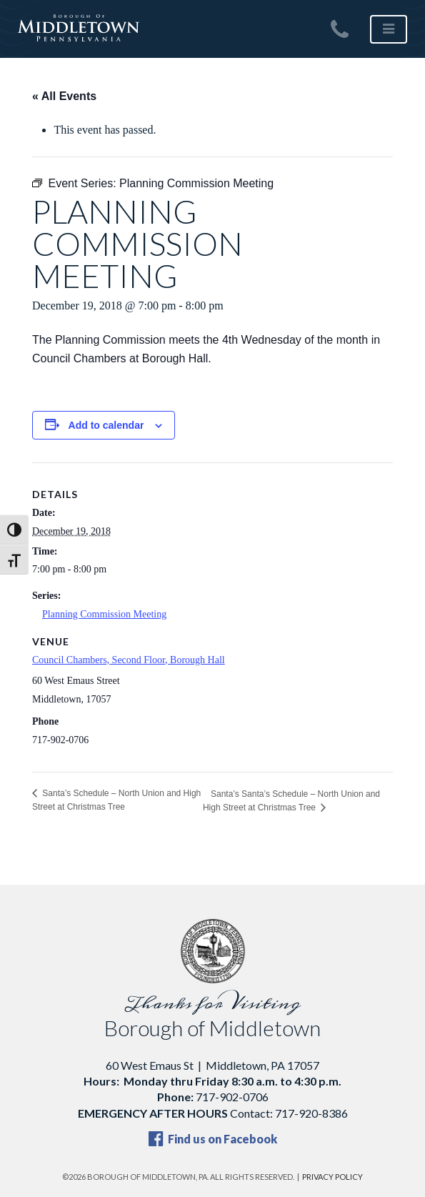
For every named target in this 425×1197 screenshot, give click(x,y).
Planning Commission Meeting (104, 614)
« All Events (64, 96)
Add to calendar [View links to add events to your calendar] (106, 425)
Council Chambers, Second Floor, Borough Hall (128, 660)
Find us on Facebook (213, 1139)
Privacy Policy (332, 1176)
